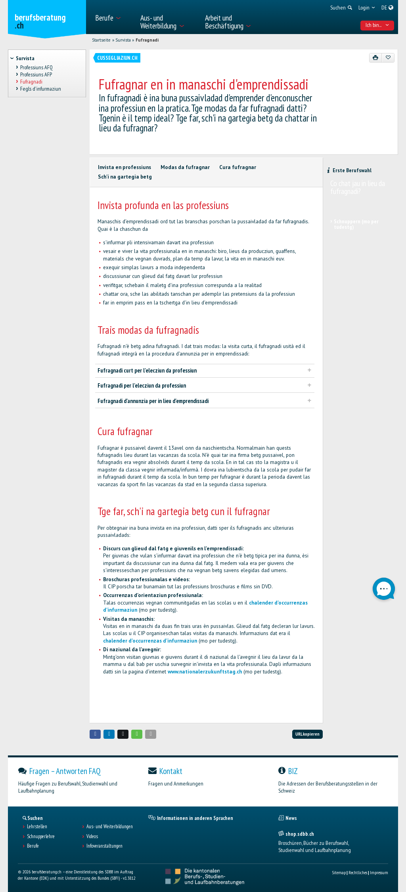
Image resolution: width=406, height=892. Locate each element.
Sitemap (339, 872)
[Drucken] (376, 57)
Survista (123, 40)
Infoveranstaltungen (104, 846)
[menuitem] (113, 17)
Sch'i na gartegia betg (125, 176)
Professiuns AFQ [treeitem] (36, 67)
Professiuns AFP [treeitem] (36, 74)
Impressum (379, 872)
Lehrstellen (37, 827)
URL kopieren (307, 734)
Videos (92, 836)
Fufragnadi (147, 40)
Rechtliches (358, 872)
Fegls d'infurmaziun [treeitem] (40, 89)
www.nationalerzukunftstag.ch (205, 671)
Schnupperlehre (41, 836)
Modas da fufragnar (185, 167)
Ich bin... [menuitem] (377, 25)
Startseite (101, 40)
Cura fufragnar (237, 167)
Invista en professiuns (124, 167)
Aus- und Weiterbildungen (109, 827)
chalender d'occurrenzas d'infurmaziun (150, 640)
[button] (95, 734)
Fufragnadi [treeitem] (31, 81)
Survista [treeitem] (25, 58)
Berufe (33, 846)
